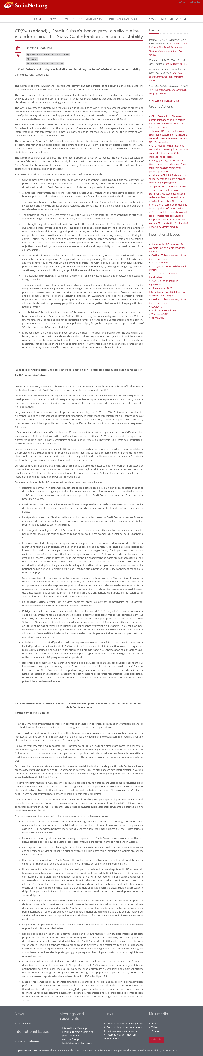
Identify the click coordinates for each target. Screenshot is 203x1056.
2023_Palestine (158, 262)
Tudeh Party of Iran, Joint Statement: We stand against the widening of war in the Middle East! (168, 193)
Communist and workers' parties (123, 1023)
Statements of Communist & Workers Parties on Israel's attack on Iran (167, 247)
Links (150, 19)
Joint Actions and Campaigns (76, 1043)
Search (182, 1)
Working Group (69, 1039)
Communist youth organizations (123, 1027)
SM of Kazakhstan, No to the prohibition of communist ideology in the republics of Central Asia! (168, 204)
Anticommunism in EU (162, 310)
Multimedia (169, 19)
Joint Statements (70, 1035)
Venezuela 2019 (158, 314)
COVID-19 (155, 306)
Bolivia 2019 (156, 317)
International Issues (124, 19)
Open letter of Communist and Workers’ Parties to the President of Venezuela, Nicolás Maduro (168, 223)
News (53, 19)
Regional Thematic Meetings (76, 1032)
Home (38, 19)
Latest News (23, 1023)
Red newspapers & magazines (121, 1031)
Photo (153, 1023)
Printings (155, 1031)
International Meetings (73, 1028)
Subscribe (195, 1)
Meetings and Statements (83, 19)
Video (153, 1027)
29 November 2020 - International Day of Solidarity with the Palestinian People (168, 292)
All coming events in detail (166, 100)
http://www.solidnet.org (28, 1050)
